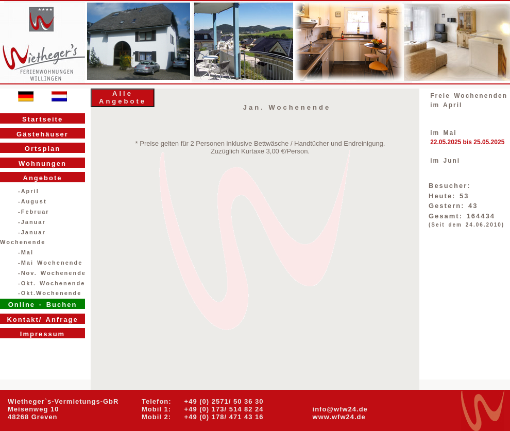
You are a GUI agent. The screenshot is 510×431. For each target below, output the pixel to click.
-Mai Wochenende (50, 263)
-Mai (25, 252)
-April (28, 191)
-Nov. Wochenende (52, 273)
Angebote (42, 178)
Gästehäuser (42, 134)
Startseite (42, 119)
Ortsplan (42, 148)
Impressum (42, 334)
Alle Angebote (122, 97)
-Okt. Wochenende (51, 283)
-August (32, 201)
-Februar (33, 212)
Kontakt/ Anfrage (42, 319)
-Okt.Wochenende (49, 293)
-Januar (32, 222)
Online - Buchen (42, 304)
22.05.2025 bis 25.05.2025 (467, 142)
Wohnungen (42, 163)
